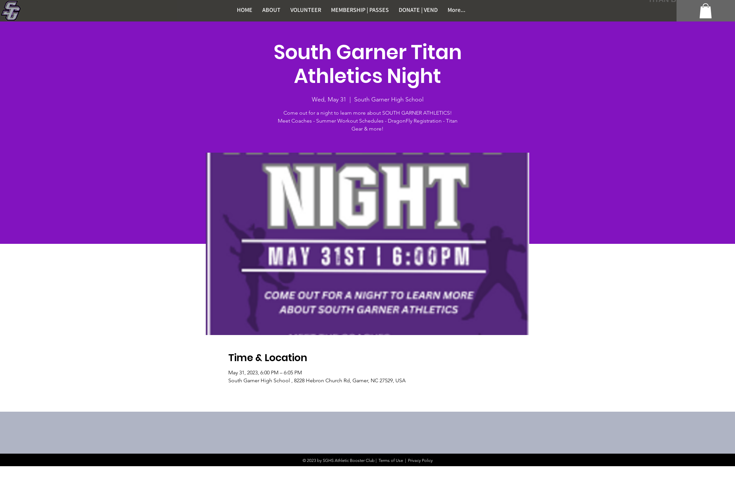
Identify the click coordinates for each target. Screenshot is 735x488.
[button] (705, 10)
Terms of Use (391, 460)
